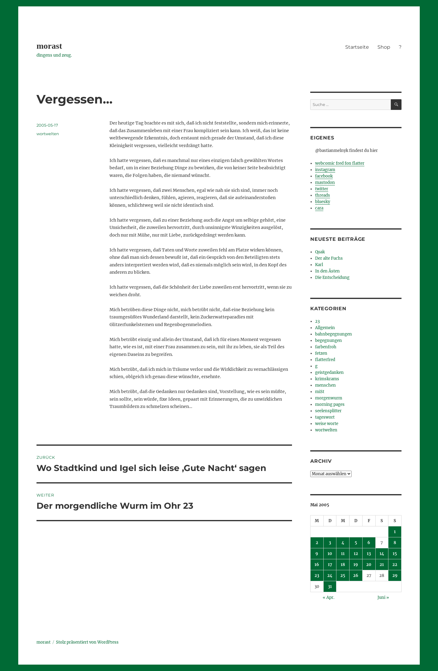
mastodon (325, 182)
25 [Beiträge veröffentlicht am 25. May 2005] (342, 575)
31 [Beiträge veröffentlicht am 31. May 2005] (330, 586)
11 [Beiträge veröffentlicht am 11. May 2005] (343, 553)
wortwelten (47, 133)
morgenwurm (328, 398)
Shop (383, 47)
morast (49, 46)
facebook (324, 176)
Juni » (383, 597)
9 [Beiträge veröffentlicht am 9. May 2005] (316, 553)
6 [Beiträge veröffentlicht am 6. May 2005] (368, 542)
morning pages (330, 404)
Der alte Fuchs (329, 258)
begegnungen (328, 340)
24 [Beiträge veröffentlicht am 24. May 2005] (329, 575)
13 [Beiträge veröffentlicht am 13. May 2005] (369, 553)
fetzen (321, 353)
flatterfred (325, 359)
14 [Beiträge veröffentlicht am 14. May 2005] (382, 553)
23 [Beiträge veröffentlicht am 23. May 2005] (317, 575)
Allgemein (325, 327)
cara (319, 208)
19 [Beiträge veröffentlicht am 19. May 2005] (355, 564)
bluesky (322, 201)
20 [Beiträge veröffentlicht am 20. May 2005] (368, 564)
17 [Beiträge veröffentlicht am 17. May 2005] (330, 564)
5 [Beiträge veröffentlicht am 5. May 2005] (356, 542)
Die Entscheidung (332, 277)
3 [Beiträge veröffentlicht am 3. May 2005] (330, 542)
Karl (319, 264)
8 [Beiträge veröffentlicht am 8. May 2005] (395, 542)
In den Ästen (327, 271)
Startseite (357, 47)
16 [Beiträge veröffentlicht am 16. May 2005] (317, 564)
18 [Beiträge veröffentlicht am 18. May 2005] (343, 564)
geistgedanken (329, 372)
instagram (325, 169)
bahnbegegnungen (333, 334)
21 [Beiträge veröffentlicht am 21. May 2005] (382, 564)
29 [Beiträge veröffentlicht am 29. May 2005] (395, 575)
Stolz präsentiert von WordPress (87, 642)
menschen (325, 385)
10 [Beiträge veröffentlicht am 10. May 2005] (330, 553)
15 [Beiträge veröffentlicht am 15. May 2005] (395, 553)
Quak (320, 252)
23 (317, 321)
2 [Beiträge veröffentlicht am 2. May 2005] (317, 542)
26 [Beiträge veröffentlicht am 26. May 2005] (355, 575)
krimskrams (327, 378)
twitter (321, 188)
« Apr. (328, 597)
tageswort (325, 417)
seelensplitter (328, 410)
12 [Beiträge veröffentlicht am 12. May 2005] (356, 553)
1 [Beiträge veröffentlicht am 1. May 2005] (395, 531)
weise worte (326, 423)
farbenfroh (325, 347)
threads (322, 195)
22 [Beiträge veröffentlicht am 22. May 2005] (394, 564)
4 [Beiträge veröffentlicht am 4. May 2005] (343, 542)
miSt (319, 391)
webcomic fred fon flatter (339, 163)
